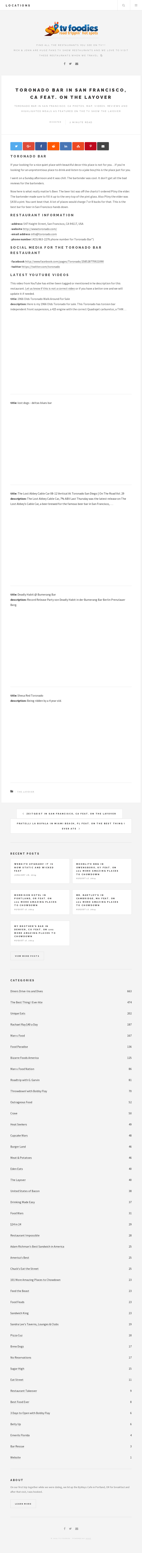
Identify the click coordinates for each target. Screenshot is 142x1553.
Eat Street (16, 1379)
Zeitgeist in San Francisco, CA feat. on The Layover (71, 813)
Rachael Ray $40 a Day (24, 1024)
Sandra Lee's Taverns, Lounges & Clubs (34, 1324)
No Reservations (20, 1357)
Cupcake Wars (19, 1135)
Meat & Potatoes (21, 1157)
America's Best (19, 1257)
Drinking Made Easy (22, 1202)
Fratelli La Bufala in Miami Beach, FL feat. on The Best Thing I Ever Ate (71, 826)
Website (15, 1457)
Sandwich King (19, 1313)
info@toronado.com (44, 234)
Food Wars (16, 1213)
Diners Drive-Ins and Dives (26, 991)
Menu (136, 5)
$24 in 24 (15, 1224)
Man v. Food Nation (22, 1069)
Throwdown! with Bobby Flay (28, 1091)
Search (123, 5)
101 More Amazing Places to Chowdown (35, 1280)
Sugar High (17, 1368)
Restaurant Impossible (25, 1235)
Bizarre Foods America (24, 1058)
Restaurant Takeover (23, 1391)
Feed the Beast (19, 1291)
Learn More (23, 1504)
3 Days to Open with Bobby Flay (30, 1413)
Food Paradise (19, 1046)
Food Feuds (17, 1302)
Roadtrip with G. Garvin (25, 1080)
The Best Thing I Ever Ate (26, 1002)
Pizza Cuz (16, 1335)
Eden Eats (16, 1169)
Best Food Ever (19, 1402)
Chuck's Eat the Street (24, 1268)
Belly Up (15, 1424)
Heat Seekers (18, 1124)
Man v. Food (17, 1035)
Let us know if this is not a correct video (50, 288)
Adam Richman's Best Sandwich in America (37, 1246)
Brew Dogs (17, 1346)
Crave (13, 1113)
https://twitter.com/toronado (41, 266)
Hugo (88, 1538)
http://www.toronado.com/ (40, 229)
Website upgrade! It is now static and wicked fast (34, 867)
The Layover (25, 792)
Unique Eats (17, 1013)
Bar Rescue (17, 1446)
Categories (22, 980)
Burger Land (18, 1146)
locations (18, 5)
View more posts (27, 956)
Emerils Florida (20, 1435)
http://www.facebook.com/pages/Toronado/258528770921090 (64, 261)
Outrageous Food (21, 1102)
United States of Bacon (25, 1191)
